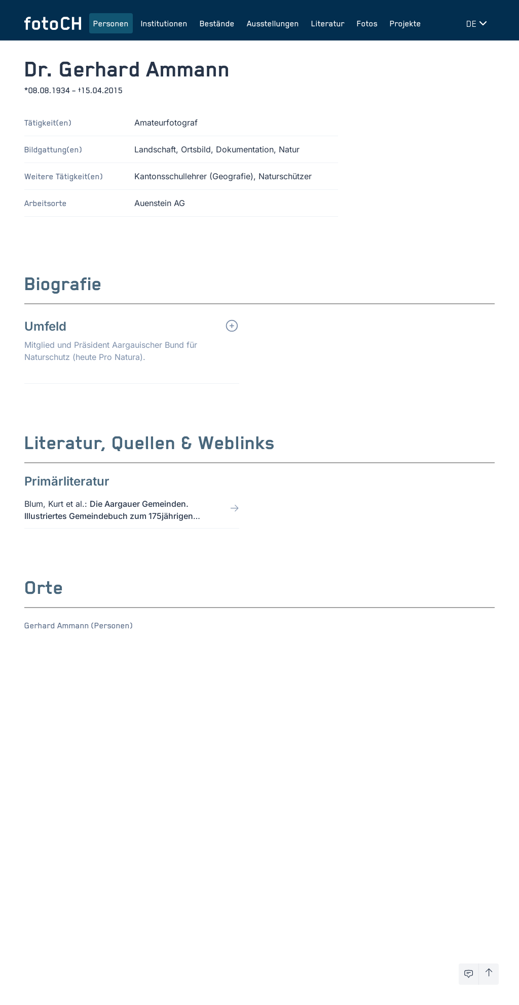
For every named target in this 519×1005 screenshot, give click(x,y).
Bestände (217, 23)
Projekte (405, 23)
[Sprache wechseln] (478, 23)
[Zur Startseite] (52, 23)
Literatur (328, 23)
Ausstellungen (273, 23)
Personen (111, 23)
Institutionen (164, 23)
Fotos (367, 23)
